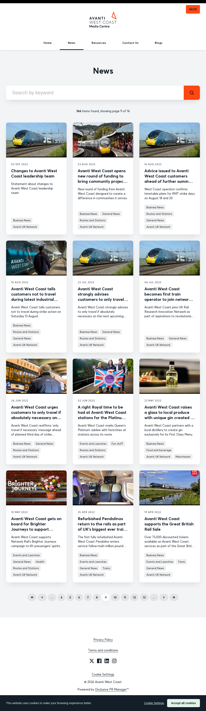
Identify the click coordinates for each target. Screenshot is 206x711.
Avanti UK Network (25, 226)
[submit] (192, 93)
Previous (42, 597)
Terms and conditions (103, 650)
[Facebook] (99, 661)
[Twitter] (92, 661)
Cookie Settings (103, 674)
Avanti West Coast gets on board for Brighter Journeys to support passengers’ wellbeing (36, 526)
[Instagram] (114, 661)
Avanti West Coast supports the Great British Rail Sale (169, 524)
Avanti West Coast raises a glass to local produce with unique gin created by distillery (169, 414)
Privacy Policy (103, 640)
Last (174, 597)
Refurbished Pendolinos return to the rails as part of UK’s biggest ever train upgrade (102, 526)
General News (111, 213)
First (32, 597)
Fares (181, 561)
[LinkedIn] (107, 661)
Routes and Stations (92, 220)
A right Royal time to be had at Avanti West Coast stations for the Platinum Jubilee (102, 414)
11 (125, 597)
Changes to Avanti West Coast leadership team (34, 173)
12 (134, 597)
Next (163, 597)
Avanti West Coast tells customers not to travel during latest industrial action (33, 296)
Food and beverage (158, 450)
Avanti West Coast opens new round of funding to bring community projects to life (102, 178)
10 (115, 597)
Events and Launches (93, 443)
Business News (21, 220)
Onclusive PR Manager (111, 689)
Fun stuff (117, 443)
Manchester (183, 456)
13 (144, 597)
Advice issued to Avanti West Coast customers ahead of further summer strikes (168, 178)
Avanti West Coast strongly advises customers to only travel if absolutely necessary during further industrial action (103, 302)
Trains (106, 568)
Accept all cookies (183, 703)
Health (40, 561)
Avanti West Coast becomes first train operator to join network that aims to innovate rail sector (168, 299)
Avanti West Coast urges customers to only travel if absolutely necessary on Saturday (36, 414)
